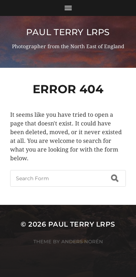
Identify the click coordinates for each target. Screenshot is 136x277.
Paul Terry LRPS (68, 32)
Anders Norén (82, 241)
